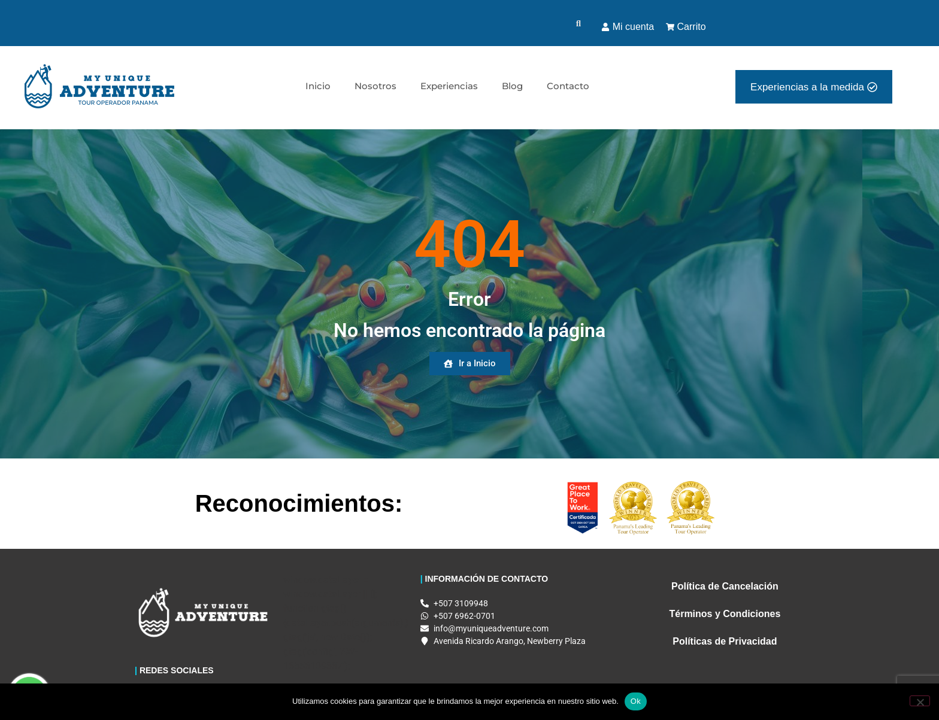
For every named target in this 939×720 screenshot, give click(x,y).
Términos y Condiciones (724, 614)
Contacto (568, 86)
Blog (512, 86)
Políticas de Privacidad (725, 641)
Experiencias (449, 86)
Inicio (318, 86)
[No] (920, 700)
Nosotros (375, 86)
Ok (636, 701)
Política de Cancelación (725, 586)
